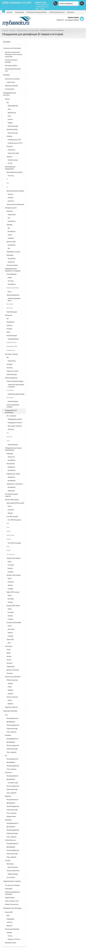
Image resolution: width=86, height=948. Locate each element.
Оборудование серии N (15, 422)
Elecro (10, 292)
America (10, 119)
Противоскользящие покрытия (11, 495)
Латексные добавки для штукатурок (12, 893)
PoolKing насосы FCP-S (15, 143)
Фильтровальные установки (15, 191)
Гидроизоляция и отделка (11, 881)
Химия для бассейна (10, 711)
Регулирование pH (12, 739)
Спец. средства (11, 732)
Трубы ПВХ (10, 639)
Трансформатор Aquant (11, 342)
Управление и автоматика (15, 484)
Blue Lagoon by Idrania (15, 426)
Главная (5, 30)
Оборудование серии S (15, 419)
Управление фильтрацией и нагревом (16, 386)
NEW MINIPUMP (13, 106)
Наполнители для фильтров (15, 204)
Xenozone (11, 429)
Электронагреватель (13, 295)
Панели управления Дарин (15, 381)
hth (6, 755)
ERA (9, 643)
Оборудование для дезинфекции (11, 411)
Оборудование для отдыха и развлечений (13, 449)
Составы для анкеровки (12, 885)
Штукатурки (8, 888)
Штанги (9, 660)
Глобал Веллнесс (10, 840)
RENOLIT (9, 926)
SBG (8, 915)
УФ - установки (11, 416)
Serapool (9, 932)
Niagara (10, 123)
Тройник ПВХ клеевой (13, 558)
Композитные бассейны (12, 79)
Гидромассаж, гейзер (13, 474)
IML (8, 102)
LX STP (10, 163)
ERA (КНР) (11, 629)
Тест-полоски (11, 877)
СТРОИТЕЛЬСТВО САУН (57, 12)
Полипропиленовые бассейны (11, 61)
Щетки (9, 653)
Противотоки (11, 463)
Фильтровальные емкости (15, 172)
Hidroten (10, 513)
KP (7, 179)
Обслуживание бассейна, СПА (13, 70)
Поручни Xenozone (12, 371)
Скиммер (9, 225)
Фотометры (10, 864)
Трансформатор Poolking (12, 346)
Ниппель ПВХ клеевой (13, 575)
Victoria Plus (11, 150)
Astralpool (10, 146)
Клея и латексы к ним (11, 901)
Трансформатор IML (11, 350)
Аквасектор (11, 262)
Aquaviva (9, 156)
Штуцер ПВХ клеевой (13, 605)
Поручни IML (12, 361)
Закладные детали (11, 208)
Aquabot (10, 683)
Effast (8, 523)
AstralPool (11, 238)
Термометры (10, 666)
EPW (8, 183)
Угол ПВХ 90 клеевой (14, 520)
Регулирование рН (12, 718)
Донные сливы (11, 241)
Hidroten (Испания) (10, 535)
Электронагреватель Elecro (14, 299)
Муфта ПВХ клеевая (13, 592)
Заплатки (9, 663)
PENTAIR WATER (12, 129)
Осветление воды (12, 728)
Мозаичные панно (10, 942)
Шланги (9, 656)
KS (7, 187)
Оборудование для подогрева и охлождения (12, 270)
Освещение (8, 315)
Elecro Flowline (10, 308)
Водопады (10, 453)
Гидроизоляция (9, 897)
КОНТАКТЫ (70, 12)
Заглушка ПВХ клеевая (14, 622)
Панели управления (11, 378)
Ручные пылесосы (12, 697)
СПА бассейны (9, 89)
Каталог (13, 30)
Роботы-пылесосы (12, 680)
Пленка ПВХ (9, 912)
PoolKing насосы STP (14, 140)
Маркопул (8, 796)
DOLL (9, 116)
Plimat (9, 506)
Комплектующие (13, 126)
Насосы (7, 99)
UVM (8, 432)
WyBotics (10, 690)
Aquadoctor (8, 820)
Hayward (10, 194)
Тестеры (7, 860)
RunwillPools (11, 221)
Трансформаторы (13, 339)
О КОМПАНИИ (19, 12)
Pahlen (10, 277)
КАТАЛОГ (10, 12)
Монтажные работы (11, 65)
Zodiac (10, 687)
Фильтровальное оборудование (10, 168)
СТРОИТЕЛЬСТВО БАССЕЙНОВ (36, 12)
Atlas (9, 109)
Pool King (10, 175)
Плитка (10, 936)
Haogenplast (10, 919)
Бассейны (6, 75)
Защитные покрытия (11, 707)
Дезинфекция (11, 722)
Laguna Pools (11, 82)
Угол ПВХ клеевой (12, 516)
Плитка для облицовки (12, 929)
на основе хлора (13, 782)
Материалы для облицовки (12, 908)
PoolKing (9, 136)
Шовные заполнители (11, 904)
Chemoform (8, 772)
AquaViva (8, 531)
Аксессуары (8, 646)
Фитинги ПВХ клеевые (12, 499)
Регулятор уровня (12, 265)
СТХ (6, 715)
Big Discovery (12, 112)
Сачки (8, 649)
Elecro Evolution (10, 304)
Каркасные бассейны (11, 85)
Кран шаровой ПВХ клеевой (15, 503)
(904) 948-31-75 (41, 7)
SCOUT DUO (9, 436)
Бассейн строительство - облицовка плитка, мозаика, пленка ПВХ (13, 54)
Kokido (10, 235)
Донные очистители (13, 670)
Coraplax (10, 572)
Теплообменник (11, 274)
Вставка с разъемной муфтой (13, 287)
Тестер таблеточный (13, 870)
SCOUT (8, 440)
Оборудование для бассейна (27, 30)
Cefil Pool (9, 922)
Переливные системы (13, 252)
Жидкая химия (11, 816)
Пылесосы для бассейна (12, 676)
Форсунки (10, 211)
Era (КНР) (11, 510)
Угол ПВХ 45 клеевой (14, 543)
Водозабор (10, 255)
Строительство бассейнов (12, 48)
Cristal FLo (11, 201)
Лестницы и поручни (11, 354)
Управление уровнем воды (16, 394)
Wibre (8, 332)
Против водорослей (13, 725)
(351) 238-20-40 (41, 5)
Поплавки (10, 673)
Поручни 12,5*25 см (14, 939)
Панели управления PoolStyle (13, 406)
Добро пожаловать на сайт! (17, 2)
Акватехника (11, 214)
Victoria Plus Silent (13, 153)
